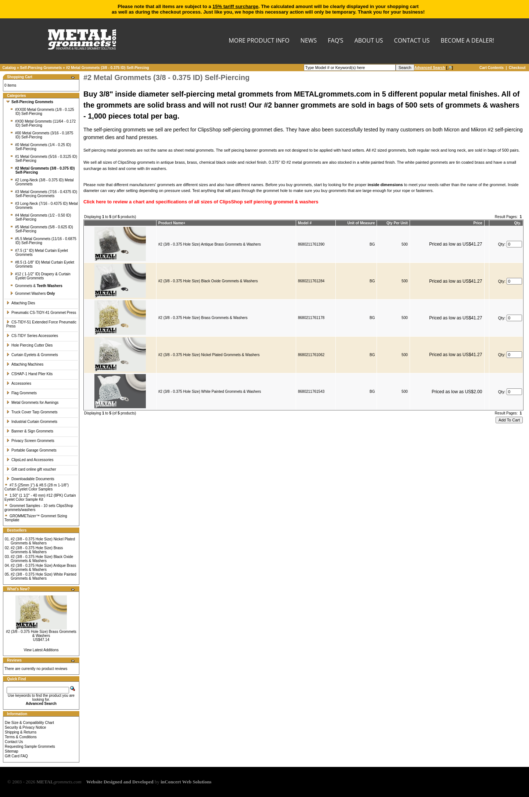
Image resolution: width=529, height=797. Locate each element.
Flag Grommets (21, 393)
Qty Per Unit (397, 223)
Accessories (18, 383)
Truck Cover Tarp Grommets (32, 412)
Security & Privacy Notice (25, 727)
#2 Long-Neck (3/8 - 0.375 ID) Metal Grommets (42, 182)
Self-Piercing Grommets (41, 68)
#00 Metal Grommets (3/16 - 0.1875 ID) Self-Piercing (41, 135)
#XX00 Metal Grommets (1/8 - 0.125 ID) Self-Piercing (42, 112)
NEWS (309, 40)
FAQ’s (335, 40)
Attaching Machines (24, 364)
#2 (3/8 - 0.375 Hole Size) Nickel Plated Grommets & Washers (43, 541)
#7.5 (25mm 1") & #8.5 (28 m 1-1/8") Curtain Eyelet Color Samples (36, 487)
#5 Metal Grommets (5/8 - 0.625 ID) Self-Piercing (41, 229)
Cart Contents (491, 68)
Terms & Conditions (21, 737)
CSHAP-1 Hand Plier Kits (29, 374)
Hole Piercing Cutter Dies (29, 345)
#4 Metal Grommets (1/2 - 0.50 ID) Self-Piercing (40, 217)
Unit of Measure (361, 223)
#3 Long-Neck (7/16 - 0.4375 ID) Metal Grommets (44, 206)
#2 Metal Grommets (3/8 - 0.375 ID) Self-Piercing (107, 68)
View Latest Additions (41, 650)
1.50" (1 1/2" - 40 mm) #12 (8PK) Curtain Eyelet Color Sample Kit (40, 497)
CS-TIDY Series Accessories (32, 336)
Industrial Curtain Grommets (31, 422)
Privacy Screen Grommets (30, 441)
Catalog (9, 68)
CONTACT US (412, 40)
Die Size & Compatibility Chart (29, 723)
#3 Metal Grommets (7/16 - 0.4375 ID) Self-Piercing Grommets (43, 194)
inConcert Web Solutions (186, 782)
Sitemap (11, 751)
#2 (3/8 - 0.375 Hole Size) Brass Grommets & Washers (37, 550)
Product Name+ (172, 223)
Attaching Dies (20, 303)
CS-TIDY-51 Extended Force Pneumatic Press (41, 324)
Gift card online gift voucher (31, 469)
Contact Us (14, 742)
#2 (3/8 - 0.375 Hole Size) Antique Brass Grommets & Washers (43, 568)
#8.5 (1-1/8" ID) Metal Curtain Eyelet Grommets (42, 264)
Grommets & (36, 286)
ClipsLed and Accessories (30, 460)
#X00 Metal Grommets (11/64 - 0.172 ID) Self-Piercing (43, 123)
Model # (305, 223)
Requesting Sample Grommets (30, 747)
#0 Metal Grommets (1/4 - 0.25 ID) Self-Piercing (40, 147)
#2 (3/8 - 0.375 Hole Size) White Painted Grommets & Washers (43, 576)
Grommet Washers (32, 293)
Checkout (517, 68)
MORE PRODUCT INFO (259, 40)
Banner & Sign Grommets (29, 431)
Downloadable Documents (30, 479)
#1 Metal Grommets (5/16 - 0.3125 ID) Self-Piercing (43, 159)
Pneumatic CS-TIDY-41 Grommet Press (41, 313)
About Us (369, 40)
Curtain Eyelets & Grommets (32, 355)
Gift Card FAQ (16, 756)
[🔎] (433, 68)
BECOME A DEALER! (467, 40)
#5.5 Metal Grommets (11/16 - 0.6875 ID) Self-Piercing (43, 241)
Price (477, 223)
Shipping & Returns (20, 732)
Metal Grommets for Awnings (32, 403)
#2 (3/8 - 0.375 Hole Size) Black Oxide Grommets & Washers (42, 559)
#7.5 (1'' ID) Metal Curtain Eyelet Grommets (39, 253)
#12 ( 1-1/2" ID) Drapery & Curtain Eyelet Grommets (40, 276)
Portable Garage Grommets (31, 450)
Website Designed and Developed (120, 782)
